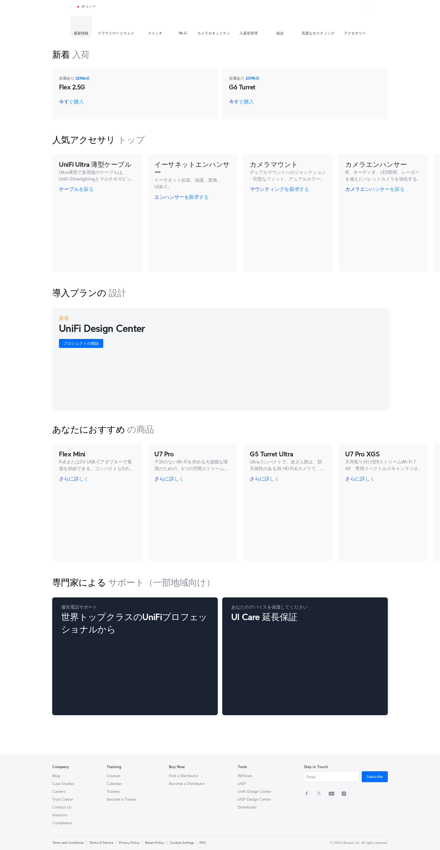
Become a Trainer (121, 799)
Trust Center (62, 799)
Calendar (114, 783)
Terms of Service (101, 842)
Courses (113, 775)
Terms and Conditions (68, 842)
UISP (242, 783)
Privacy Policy (129, 842)
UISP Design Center (254, 799)
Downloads (247, 807)
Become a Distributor (187, 783)
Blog (56, 775)
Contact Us (62, 807)
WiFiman (245, 775)
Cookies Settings (182, 842)
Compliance (62, 823)
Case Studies (63, 783)
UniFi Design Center (254, 791)
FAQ (203, 842)
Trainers (113, 791)
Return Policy (154, 842)
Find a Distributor (183, 775)
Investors (59, 815)
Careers (58, 791)
